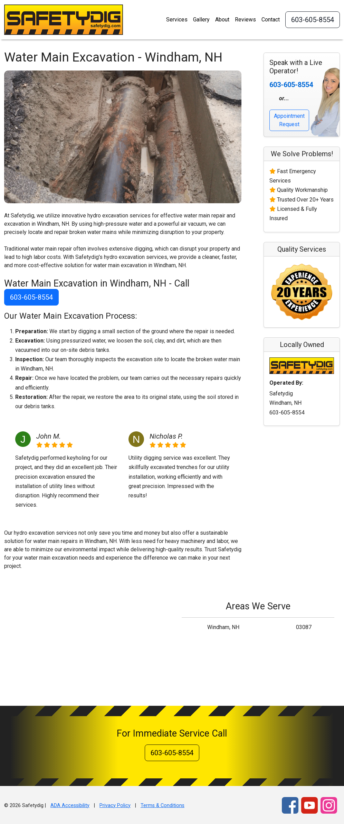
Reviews (245, 19)
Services (177, 19)
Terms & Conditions (162, 805)
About (222, 19)
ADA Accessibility (69, 805)
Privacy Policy (115, 805)
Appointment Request (289, 120)
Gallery (201, 19)
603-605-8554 (312, 20)
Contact (270, 19)
